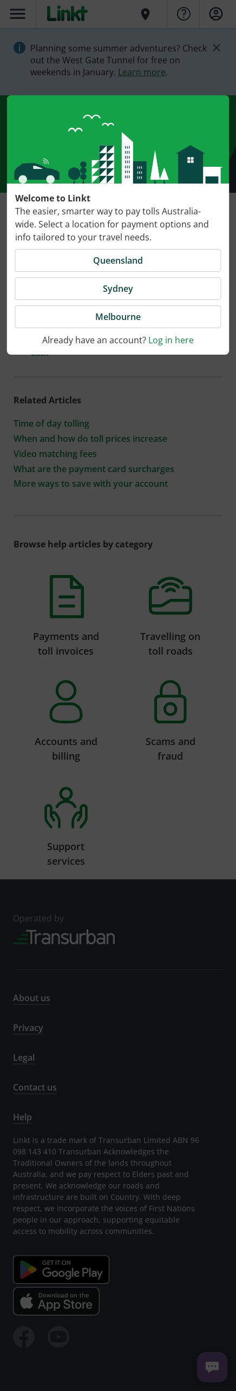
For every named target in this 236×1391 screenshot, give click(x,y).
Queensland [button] (118, 260)
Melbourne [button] (118, 317)
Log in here (171, 340)
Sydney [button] (118, 289)
